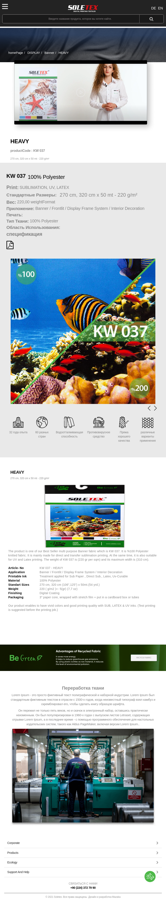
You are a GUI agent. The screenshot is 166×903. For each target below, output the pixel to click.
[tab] (83, 843)
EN (160, 8)
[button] (155, 408)
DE (153, 8)
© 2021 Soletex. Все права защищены (83, 896)
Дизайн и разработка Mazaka (104, 896)
